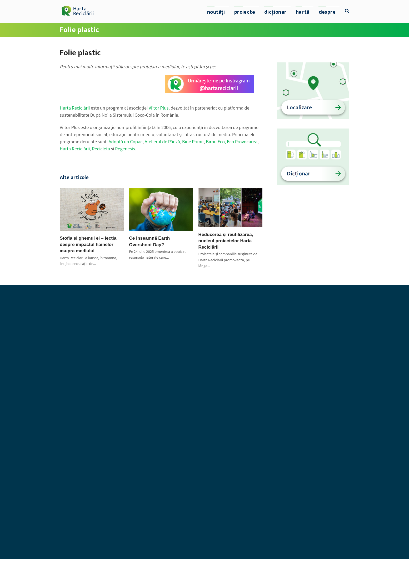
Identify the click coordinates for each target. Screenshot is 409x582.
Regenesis (125, 149)
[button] (347, 11)
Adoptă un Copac (126, 142)
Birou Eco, (216, 142)
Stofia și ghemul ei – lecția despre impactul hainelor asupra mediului (88, 244)
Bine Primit (193, 142)
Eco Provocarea (242, 142)
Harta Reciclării (75, 108)
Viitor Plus (158, 108)
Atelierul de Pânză (162, 142)
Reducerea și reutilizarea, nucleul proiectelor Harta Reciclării (225, 241)
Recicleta (101, 149)
